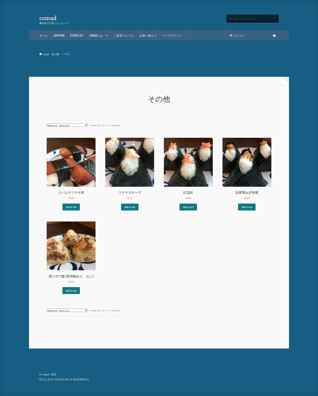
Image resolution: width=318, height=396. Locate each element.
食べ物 (55, 54)
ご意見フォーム (124, 35)
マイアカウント (172, 35)
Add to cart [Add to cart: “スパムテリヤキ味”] (71, 207)
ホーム (43, 35)
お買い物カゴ (147, 35)
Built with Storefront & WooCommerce (64, 379)
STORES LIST (77, 35)
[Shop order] (67, 125)
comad (48, 18)
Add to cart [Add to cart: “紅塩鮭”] (188, 207)
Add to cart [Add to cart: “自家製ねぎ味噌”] (247, 207)
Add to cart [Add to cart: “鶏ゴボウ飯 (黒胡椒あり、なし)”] (71, 290)
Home (46, 54)
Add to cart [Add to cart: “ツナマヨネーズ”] (130, 207)
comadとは (96, 35)
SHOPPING (59, 35)
